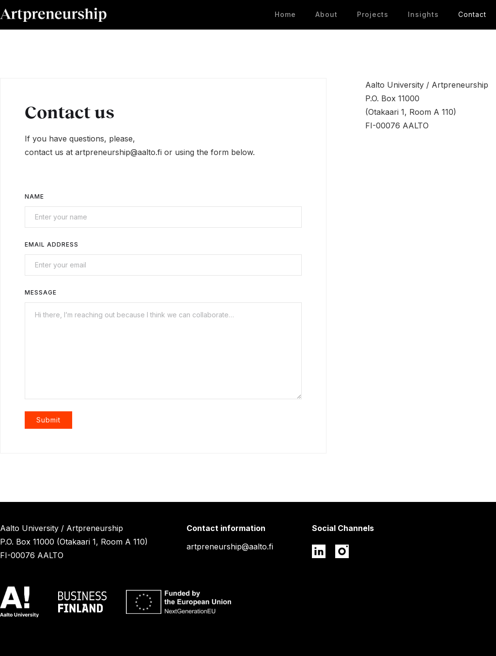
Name (34, 196)
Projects (372, 14)
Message (41, 292)
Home (285, 14)
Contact (472, 14)
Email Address (51, 244)
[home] (53, 15)
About (326, 14)
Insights (423, 14)
